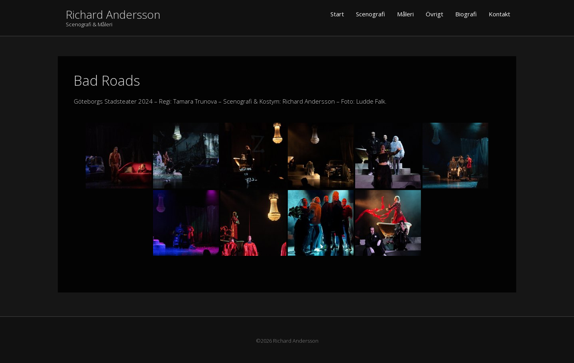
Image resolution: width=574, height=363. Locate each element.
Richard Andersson (113, 14)
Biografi (466, 14)
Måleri (405, 14)
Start (337, 14)
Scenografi (370, 14)
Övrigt (434, 14)
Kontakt (499, 14)
